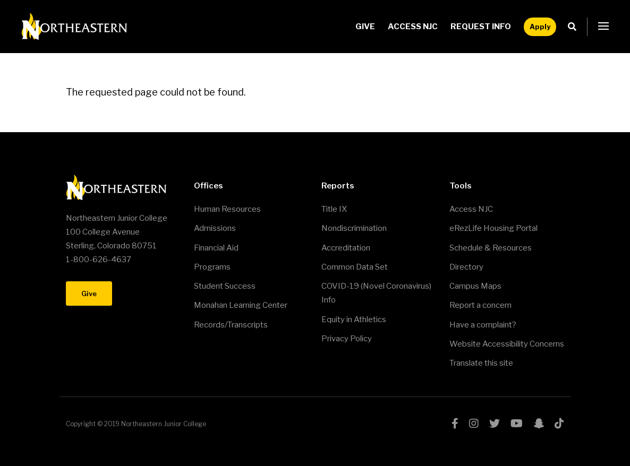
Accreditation (345, 248)
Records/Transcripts (231, 325)
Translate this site (481, 363)
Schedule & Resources (490, 248)
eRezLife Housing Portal (493, 228)
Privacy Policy (346, 338)
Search (575, 27)
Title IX (334, 209)
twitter (494, 423)
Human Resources (227, 209)
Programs (212, 267)
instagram (474, 423)
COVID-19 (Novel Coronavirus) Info (376, 293)
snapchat (538, 423)
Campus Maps (475, 286)
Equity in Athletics (353, 319)
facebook (455, 423)
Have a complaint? (482, 325)
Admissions (215, 228)
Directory (466, 267)
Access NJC (413, 26)
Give (365, 26)
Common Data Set (354, 267)
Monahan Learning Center (240, 305)
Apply (540, 26)
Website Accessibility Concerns (506, 344)
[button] (603, 26)
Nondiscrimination (354, 228)
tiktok (559, 423)
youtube (516, 423)
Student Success (225, 286)
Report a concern (480, 305)
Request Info (480, 26)
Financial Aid (216, 248)
